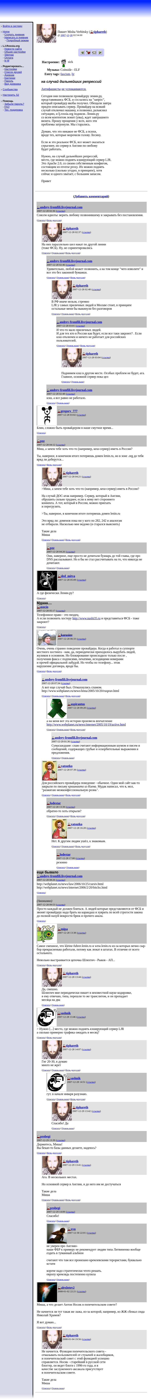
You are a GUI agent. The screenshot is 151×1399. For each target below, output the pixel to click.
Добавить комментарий (91, 196)
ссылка (60, 210)
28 (71, 35)
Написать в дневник (16, 37)
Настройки (10, 69)
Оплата (8, 57)
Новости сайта (13, 48)
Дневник (9, 75)
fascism (65, 74)
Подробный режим (17, 40)
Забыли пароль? (14, 103)
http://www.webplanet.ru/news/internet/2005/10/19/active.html (86, 724)
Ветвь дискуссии (54, 220)
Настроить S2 (11, 94)
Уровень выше (58, 253)
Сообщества (10, 89)
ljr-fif (6, 60)
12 (68, 35)
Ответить (41, 220)
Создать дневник (14, 34)
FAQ (6, 106)
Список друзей (13, 72)
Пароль (8, 80)
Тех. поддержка (13, 109)
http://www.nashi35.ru (86, 618)
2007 (63, 35)
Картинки (9, 77)
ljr (73, 74)
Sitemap (9, 54)
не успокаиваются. (74, 89)
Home (6, 31)
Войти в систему (12, 26)
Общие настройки (15, 51)
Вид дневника (12, 83)
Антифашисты (51, 89)
